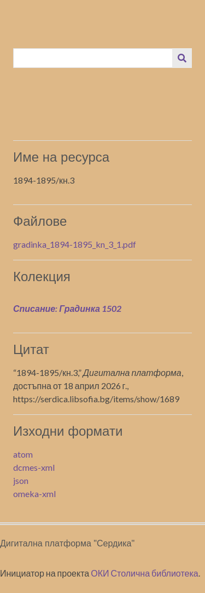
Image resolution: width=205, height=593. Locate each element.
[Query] (93, 58)
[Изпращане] (182, 58)
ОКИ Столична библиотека (144, 573)
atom (23, 454)
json (20, 480)
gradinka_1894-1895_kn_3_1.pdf (74, 244)
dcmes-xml (34, 467)
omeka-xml (34, 493)
